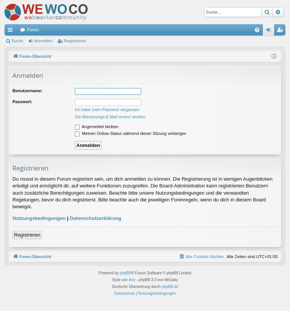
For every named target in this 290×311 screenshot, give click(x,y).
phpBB (125, 273)
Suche (17, 41)
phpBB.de (170, 287)
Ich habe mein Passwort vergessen (107, 109)
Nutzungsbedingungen (39, 218)
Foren (33, 29)
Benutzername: (27, 90)
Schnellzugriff (12, 31)
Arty (132, 280)
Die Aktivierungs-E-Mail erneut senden (110, 116)
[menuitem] (257, 30)
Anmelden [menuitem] (270, 31)
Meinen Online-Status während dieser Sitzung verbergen (130, 133)
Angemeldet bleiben (97, 126)
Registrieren (75, 41)
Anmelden (43, 41)
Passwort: (22, 101)
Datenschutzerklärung (96, 218)
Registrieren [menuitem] (281, 31)
